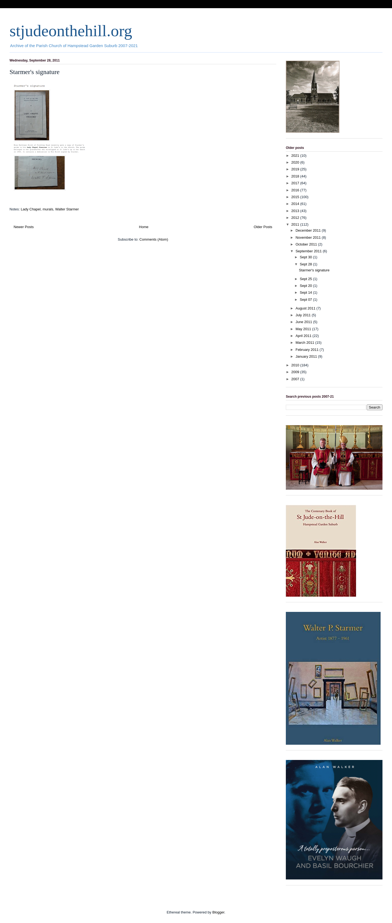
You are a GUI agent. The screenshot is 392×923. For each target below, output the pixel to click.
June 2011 (304, 322)
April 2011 (304, 336)
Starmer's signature (35, 71)
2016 (295, 190)
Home (144, 227)
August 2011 (306, 308)
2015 (295, 197)
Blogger (218, 912)
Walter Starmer (67, 209)
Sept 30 (306, 257)
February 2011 (308, 350)
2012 (295, 218)
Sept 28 (306, 264)
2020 (295, 162)
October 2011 (307, 244)
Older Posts (263, 227)
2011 (295, 224)
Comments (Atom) (153, 239)
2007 (295, 379)
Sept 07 (306, 300)
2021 (295, 156)
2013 (295, 211)
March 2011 (305, 343)
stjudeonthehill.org (71, 31)
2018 (295, 176)
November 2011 (309, 237)
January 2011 (307, 356)
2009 (295, 372)
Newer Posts (24, 227)
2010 (295, 365)
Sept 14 (306, 292)
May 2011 (304, 329)
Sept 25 (306, 279)
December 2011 (309, 230)
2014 (295, 204)
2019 (295, 169)
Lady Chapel (31, 209)
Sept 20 (306, 286)
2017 (295, 183)
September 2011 (309, 251)
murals (47, 209)
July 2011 (304, 315)
